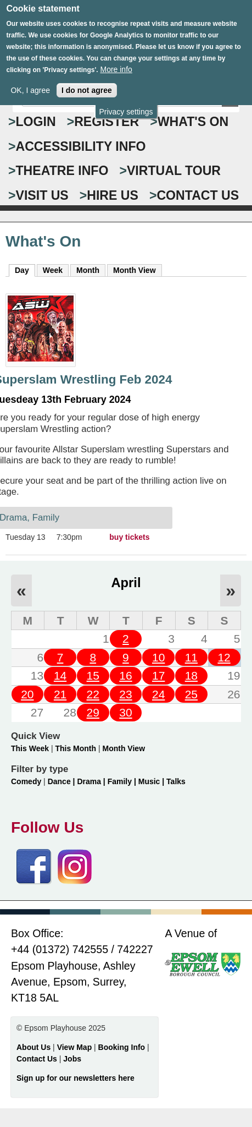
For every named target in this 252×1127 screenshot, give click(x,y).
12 (223, 657)
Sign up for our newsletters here (75, 1078)
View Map (75, 1047)
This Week (30, 748)
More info (116, 65)
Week (53, 270)
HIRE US (112, 195)
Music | (152, 781)
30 (125, 712)
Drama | (92, 781)
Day (25, 270)
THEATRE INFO (62, 170)
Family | (123, 781)
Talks (176, 781)
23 (125, 694)
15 (93, 675)
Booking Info (121, 1047)
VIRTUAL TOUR (174, 170)
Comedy (26, 781)
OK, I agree (30, 86)
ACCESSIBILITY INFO (81, 146)
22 (93, 694)
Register (106, 121)
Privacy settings (126, 107)
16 (125, 675)
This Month (75, 748)
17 (158, 675)
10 (158, 657)
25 (191, 694)
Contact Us (37, 1058)
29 (93, 712)
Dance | (62, 781)
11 (191, 657)
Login (36, 121)
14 (60, 675)
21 (60, 694)
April (126, 582)
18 (191, 675)
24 (158, 694)
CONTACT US (197, 195)
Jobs (72, 1058)
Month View (134, 270)
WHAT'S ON (193, 121)
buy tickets (129, 537)
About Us (33, 1047)
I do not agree (86, 86)
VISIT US (42, 195)
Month (87, 270)
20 (27, 694)
